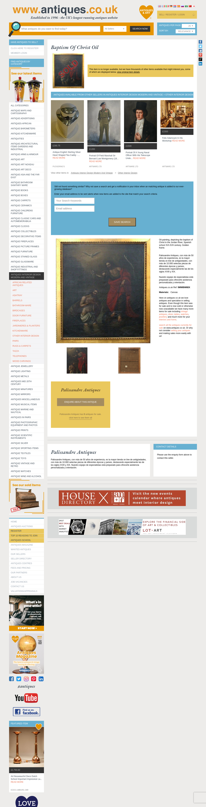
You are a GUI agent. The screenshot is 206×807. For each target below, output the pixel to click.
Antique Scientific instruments (21, 436)
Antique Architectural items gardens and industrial (24, 147)
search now (140, 29)
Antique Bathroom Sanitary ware (22, 184)
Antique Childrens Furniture (22, 212)
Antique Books (19, 190)
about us (16, 577)
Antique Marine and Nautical (22, 411)
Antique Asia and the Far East (25, 176)
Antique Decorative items (26, 236)
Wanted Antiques (21, 549)
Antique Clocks (20, 226)
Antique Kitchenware (23, 133)
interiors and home (167, 319)
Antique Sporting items (25, 448)
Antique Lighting (21, 371)
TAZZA (16, 351)
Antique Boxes (19, 195)
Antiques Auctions (22, 526)
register (16, 531)
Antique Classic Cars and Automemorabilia (26, 219)
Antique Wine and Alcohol (26, 476)
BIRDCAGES (19, 310)
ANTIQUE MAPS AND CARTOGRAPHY (21, 112)
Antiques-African (21, 123)
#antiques (26, 686)
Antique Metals (20, 376)
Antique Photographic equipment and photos (24, 423)
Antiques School (21, 540)
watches (184, 314)
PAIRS (16, 341)
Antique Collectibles (23, 231)
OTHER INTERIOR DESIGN (26, 336)
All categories (20, 105)
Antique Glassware (22, 262)
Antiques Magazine (22, 545)
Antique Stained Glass (24, 256)
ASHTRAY (17, 295)
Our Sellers (18, 554)
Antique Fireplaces (22, 241)
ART (15, 290)
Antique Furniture (22, 251)
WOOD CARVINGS (22, 361)
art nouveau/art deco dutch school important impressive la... (26, 779)
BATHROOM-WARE (22, 305)
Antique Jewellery (22, 366)
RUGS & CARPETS (22, 346)
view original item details (128, 72)
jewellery (163, 317)
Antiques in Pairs (21, 417)
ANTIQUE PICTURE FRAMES (25, 246)
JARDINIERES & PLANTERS (26, 326)
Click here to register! (25, 48)
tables (177, 314)
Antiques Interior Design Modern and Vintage (26, 276)
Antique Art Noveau (22, 164)
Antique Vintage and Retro (23, 464)
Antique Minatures (22, 389)
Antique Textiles (21, 453)
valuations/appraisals (24, 591)
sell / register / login (172, 14)
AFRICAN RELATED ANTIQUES (22, 284)
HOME (14, 521)
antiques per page (170, 25)
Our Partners (19, 572)
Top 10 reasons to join (24, 535)
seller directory (21, 558)
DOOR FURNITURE (22, 315)
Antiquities (17, 138)
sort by (163, 31)
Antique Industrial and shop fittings (24, 268)
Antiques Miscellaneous (25, 399)
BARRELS (17, 300)
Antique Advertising (23, 118)
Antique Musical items (24, 404)
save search (122, 222)
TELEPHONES (20, 356)
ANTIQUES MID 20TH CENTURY (21, 382)
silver (170, 314)
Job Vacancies (19, 582)
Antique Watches (21, 471)
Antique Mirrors (21, 394)
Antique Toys (18, 458)
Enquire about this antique (80, 402)
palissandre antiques (80, 390)
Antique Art (18, 159)
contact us (17, 586)
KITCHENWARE (20, 331)
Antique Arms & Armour (24, 154)
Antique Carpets (21, 200)
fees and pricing (21, 568)
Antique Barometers (23, 128)
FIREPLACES (19, 320)
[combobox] (114, 29)
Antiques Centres (21, 563)
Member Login (19, 53)
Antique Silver (19, 443)
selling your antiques (180, 330)
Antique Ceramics (21, 205)
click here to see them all (80, 417)
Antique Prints (19, 430)
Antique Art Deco (21, 169)
